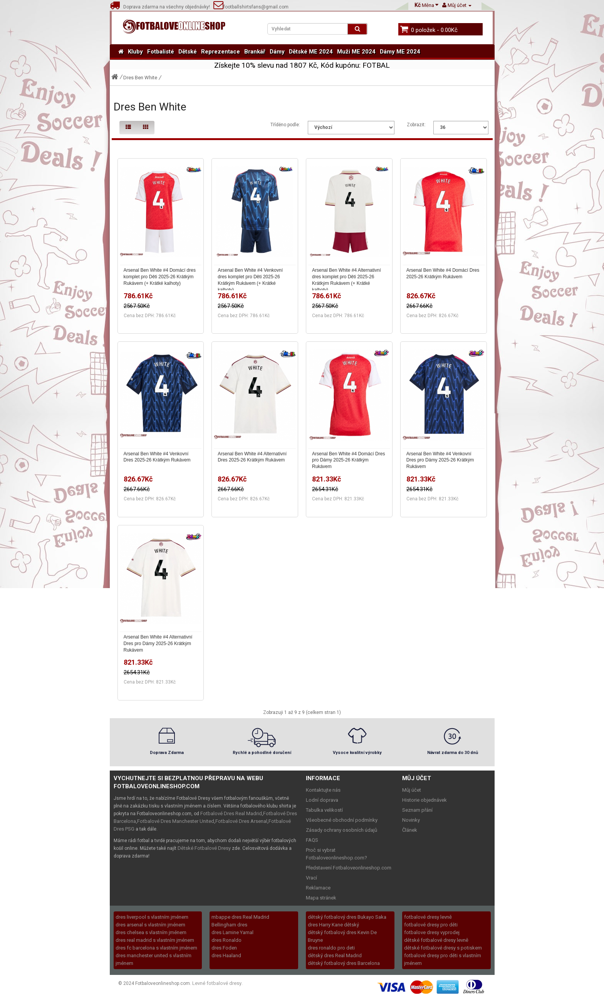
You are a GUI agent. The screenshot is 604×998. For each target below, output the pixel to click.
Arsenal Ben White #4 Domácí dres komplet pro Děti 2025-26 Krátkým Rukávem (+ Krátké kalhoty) (160, 276)
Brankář (254, 51)
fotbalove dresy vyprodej (432, 932)
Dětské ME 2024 (311, 51)
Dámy (277, 51)
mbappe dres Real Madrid (240, 917)
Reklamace (318, 888)
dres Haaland (226, 955)
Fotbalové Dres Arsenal (241, 821)
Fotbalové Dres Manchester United (175, 821)
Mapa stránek (321, 898)
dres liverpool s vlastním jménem (152, 917)
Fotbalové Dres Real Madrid (231, 813)
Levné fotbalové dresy (217, 983)
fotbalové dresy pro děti (431, 925)
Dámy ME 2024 (400, 51)
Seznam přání (417, 810)
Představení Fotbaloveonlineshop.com (348, 868)
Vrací (311, 878)
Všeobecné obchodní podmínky (342, 820)
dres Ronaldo (226, 940)
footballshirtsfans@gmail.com (251, 7)
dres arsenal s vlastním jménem (150, 925)
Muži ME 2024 (356, 51)
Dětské (187, 51)
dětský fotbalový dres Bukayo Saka (347, 917)
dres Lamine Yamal (232, 932)
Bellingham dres (229, 925)
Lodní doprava (322, 800)
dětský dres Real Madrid (335, 955)
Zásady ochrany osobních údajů (341, 830)
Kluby (135, 51)
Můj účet (411, 790)
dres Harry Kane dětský (333, 925)
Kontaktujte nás (323, 790)
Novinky (411, 820)
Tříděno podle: (285, 124)
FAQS (312, 840)
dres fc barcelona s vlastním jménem (156, 948)
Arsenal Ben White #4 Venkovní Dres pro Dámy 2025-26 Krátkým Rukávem (440, 460)
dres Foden (224, 948)
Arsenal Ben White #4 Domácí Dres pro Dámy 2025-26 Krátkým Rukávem (348, 460)
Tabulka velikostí (324, 810)
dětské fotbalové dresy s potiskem (443, 948)
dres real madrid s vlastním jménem (155, 940)
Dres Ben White (140, 77)
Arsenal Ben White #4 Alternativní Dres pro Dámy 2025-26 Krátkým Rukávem (158, 643)
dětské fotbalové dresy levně (436, 940)
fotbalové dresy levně (428, 917)
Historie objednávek (424, 800)
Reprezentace (220, 51)
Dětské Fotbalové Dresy (204, 848)
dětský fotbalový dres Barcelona (344, 963)
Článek (409, 830)
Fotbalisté (160, 51)
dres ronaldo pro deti (331, 948)
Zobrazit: (416, 124)
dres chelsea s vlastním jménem (151, 932)
